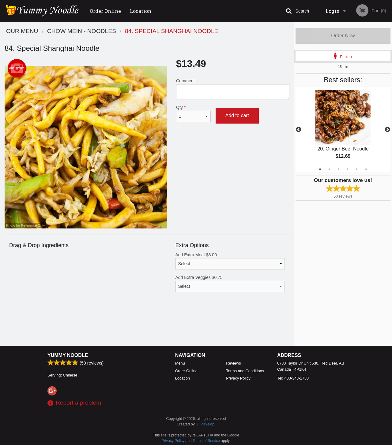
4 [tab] (348, 169)
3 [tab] (338, 169)
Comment (232, 88)
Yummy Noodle (67, 355)
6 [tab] (366, 169)
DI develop (205, 424)
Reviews (233, 363)
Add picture (17, 68)
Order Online (105, 11)
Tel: (293, 378)
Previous (299, 130)
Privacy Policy (238, 378)
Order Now (343, 35)
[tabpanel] (343, 130)
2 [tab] (329, 169)
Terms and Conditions (245, 371)
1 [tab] (320, 169)
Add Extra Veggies (230, 283)
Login (333, 11)
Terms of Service (206, 441)
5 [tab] (357, 169)
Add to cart (237, 115)
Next (387, 130)
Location (140, 11)
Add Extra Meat (230, 260)
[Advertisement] (147, 326)
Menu (180, 363)
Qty (193, 113)
